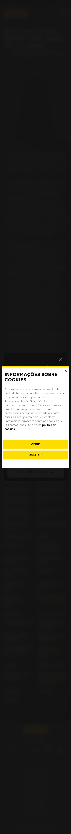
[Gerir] (35, 444)
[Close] (66, 371)
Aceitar (35, 455)
